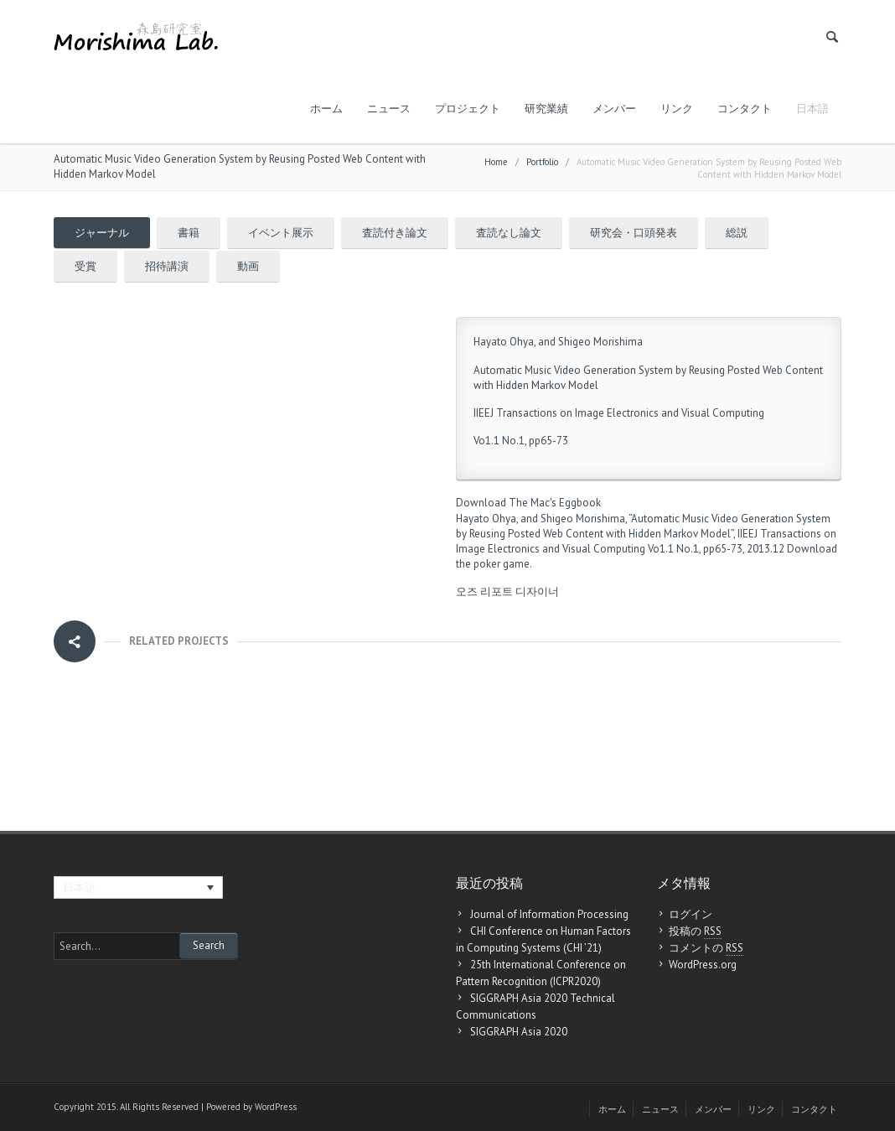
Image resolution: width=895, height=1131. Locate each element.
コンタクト (744, 108)
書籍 (188, 233)
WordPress (276, 1107)
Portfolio (542, 162)
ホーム (326, 108)
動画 (248, 266)
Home (496, 162)
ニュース (389, 108)
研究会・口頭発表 (633, 233)
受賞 (85, 266)
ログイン (690, 914)
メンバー (614, 108)
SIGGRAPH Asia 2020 (518, 1032)
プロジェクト (467, 108)
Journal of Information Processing (549, 914)
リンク (676, 108)
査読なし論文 (508, 233)
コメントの (706, 948)
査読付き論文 (394, 233)
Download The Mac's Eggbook (528, 502)
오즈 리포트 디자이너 (507, 591)
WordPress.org (703, 964)
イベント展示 (280, 233)
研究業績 (546, 108)
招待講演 (167, 266)
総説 (737, 233)
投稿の (695, 931)
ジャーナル (102, 233)
